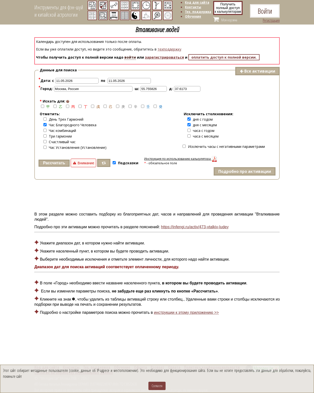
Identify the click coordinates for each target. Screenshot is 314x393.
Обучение (193, 16)
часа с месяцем (203, 136)
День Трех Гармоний (63, 119)
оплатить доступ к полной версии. (224, 57)
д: (171, 88)
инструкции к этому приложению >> (186, 312)
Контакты (193, 6)
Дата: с (46, 80)
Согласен (157, 385)
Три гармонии (57, 136)
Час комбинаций (59, 130)
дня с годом (200, 119)
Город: (46, 88)
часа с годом (200, 130)
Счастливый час (59, 141)
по (103, 80)
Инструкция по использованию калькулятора (180, 159)
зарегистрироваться (164, 57)
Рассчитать (54, 163)
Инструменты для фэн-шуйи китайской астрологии (58, 10)
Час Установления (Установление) (74, 147)
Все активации (257, 71)
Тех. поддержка (198, 11)
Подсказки (125, 163)
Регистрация (271, 20)
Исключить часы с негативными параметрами (224, 146)
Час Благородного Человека (69, 125)
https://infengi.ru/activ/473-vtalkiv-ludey (195, 227)
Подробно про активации (244, 171)
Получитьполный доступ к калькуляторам (228, 7)
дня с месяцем (202, 125)
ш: (137, 88)
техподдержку (169, 49)
